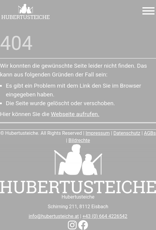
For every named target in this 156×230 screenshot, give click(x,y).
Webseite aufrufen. (75, 114)
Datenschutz (126, 133)
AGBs (150, 133)
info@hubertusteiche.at (54, 216)
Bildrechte (79, 140)
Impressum (97, 133)
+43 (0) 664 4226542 (104, 216)
